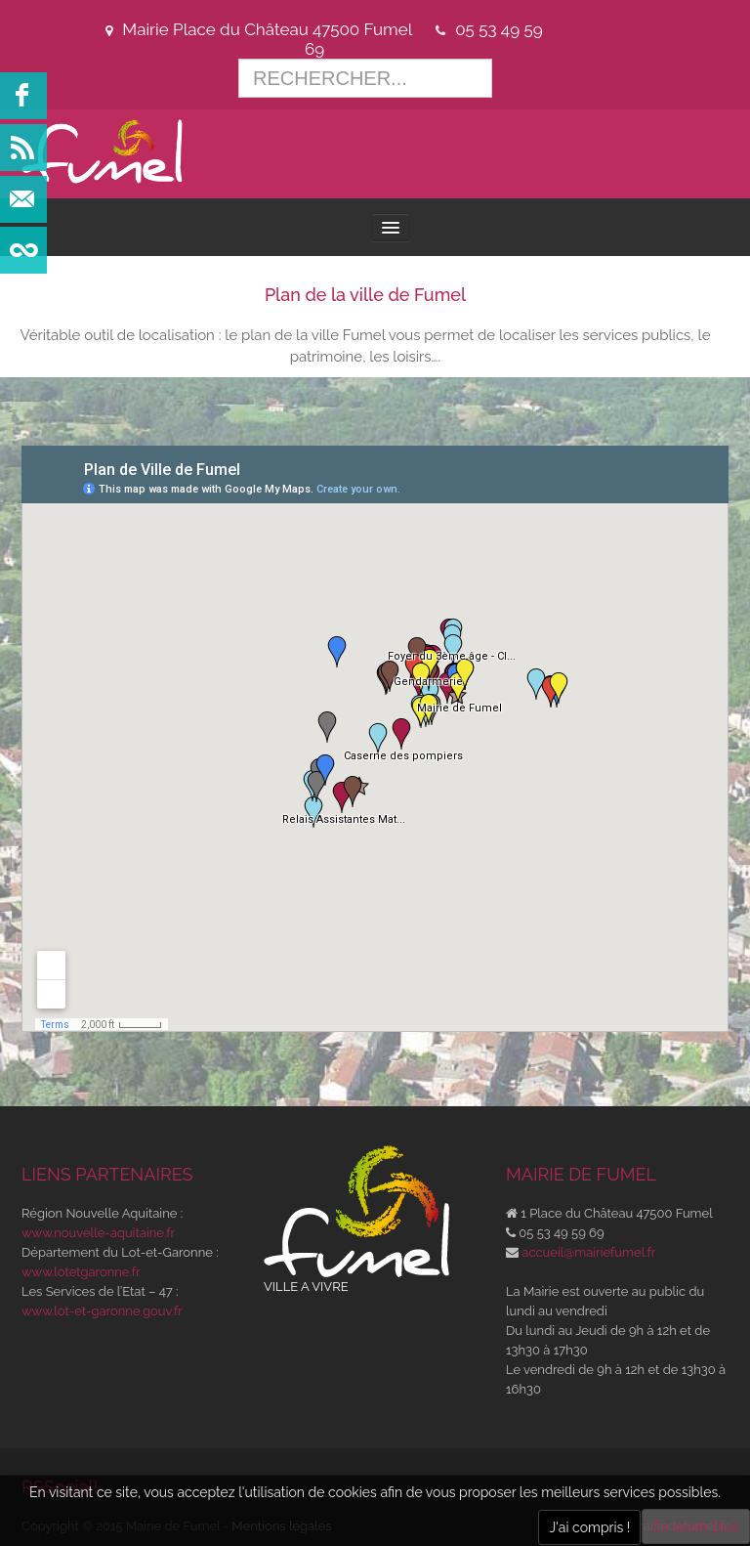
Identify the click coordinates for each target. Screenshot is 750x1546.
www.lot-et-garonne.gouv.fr (102, 1311)
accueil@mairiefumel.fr (588, 1252)
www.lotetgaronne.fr (81, 1272)
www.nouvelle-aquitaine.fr (98, 1232)
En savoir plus (695, 1526)
